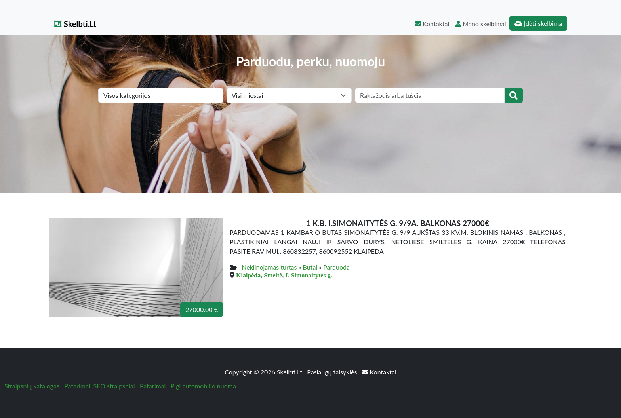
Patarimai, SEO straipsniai (99, 386)
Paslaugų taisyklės (332, 372)
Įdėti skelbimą (538, 23)
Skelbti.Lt (75, 23)
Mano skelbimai (480, 23)
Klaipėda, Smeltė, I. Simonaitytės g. (284, 275)
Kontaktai (432, 23)
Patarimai (153, 386)
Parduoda (336, 267)
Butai (310, 267)
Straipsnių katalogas (31, 386)
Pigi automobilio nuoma (203, 386)
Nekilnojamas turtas (269, 267)
